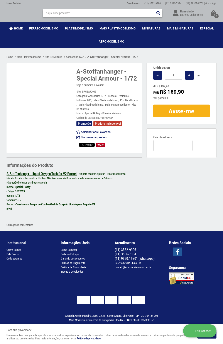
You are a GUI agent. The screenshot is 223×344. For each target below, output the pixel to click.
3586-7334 (173, 3)
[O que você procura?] (158, 13)
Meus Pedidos (14, 3)
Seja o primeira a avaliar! (90, 85)
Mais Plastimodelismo (118, 28)
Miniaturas (151, 28)
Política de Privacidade (73, 267)
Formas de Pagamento (73, 263)
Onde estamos (14, 258)
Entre (183, 15)
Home (18, 28)
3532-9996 (152, 3)
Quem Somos (14, 250)
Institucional (16, 242)
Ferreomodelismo (43, 28)
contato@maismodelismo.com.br (133, 267)
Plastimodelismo (79, 28)
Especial (207, 28)
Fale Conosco (14, 254)
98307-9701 (201, 3)
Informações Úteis (75, 242)
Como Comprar (69, 250)
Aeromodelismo (111, 41)
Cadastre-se (196, 15)
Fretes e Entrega (70, 254)
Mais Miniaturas (180, 28)
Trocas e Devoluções (72, 271)
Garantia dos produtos (73, 258)
